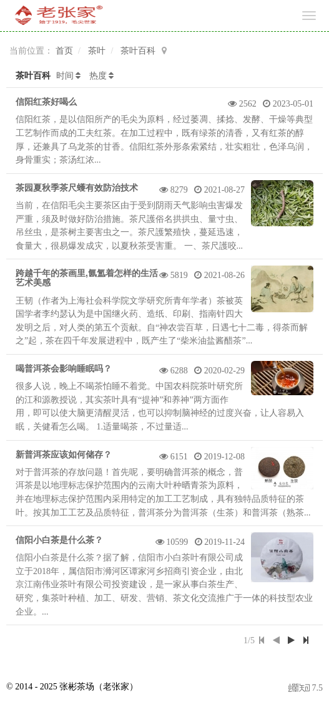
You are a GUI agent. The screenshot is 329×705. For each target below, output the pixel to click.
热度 (98, 75)
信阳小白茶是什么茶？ (59, 540)
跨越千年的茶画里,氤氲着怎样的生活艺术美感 (87, 277)
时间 (65, 75)
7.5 (305, 689)
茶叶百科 (137, 50)
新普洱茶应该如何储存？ (64, 454)
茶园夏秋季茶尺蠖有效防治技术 (77, 188)
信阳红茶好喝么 (46, 102)
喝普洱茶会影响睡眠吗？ (64, 368)
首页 (64, 50)
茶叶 (97, 50)
